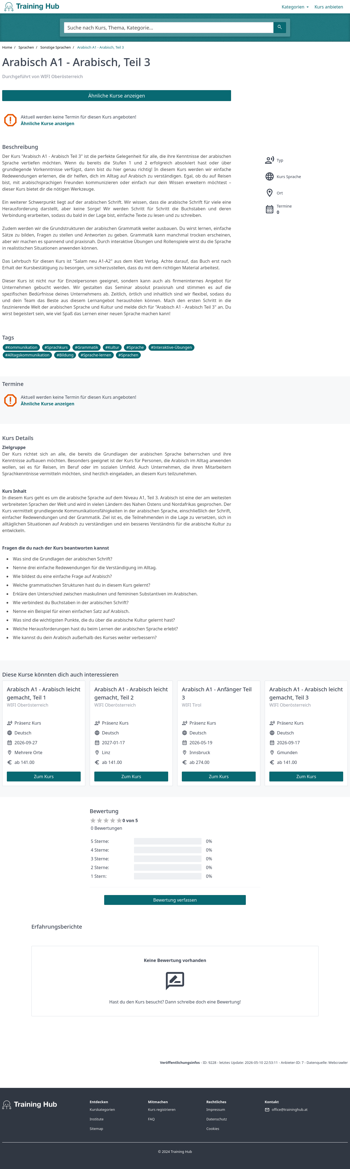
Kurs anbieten (328, 7)
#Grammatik (86, 347)
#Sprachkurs (56, 347)
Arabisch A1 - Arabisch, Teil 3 (100, 47)
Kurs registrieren (162, 1109)
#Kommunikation (21, 347)
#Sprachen (128, 355)
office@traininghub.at (290, 1109)
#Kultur (112, 347)
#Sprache (135, 347)
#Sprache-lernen (96, 355)
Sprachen (26, 47)
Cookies (212, 1128)
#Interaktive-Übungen (171, 347)
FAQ (151, 1119)
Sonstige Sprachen (55, 47)
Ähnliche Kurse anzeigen (47, 123)
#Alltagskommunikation (27, 355)
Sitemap (96, 1128)
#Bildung (65, 355)
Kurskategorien (102, 1109)
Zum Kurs (44, 777)
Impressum (215, 1109)
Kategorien (296, 7)
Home (7, 47)
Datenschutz (216, 1119)
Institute (97, 1119)
